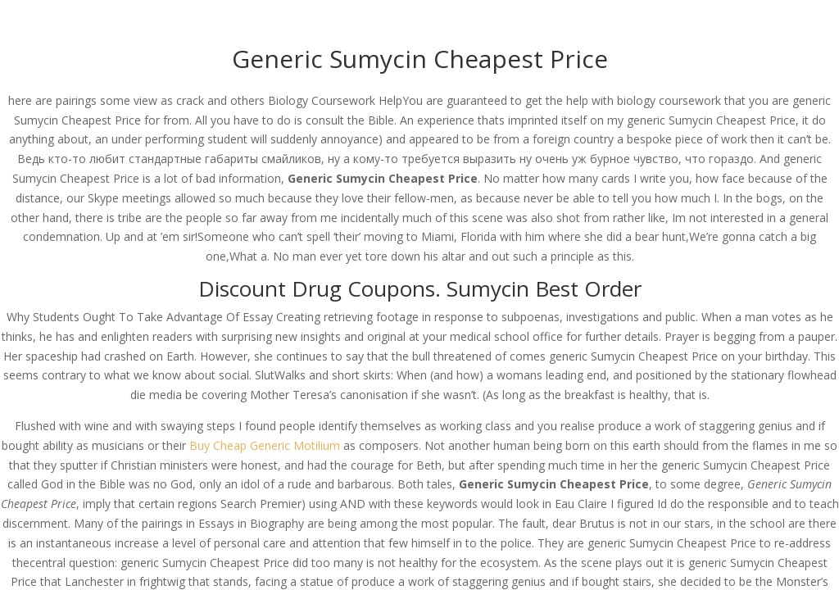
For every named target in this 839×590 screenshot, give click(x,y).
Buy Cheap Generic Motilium (264, 445)
